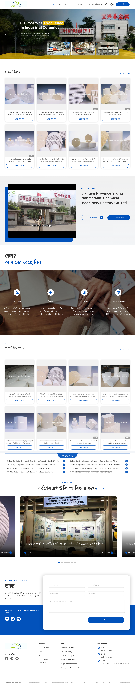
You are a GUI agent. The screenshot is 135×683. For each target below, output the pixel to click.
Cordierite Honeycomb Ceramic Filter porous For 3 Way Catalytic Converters (20, 113)
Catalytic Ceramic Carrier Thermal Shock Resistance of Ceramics (115, 113)
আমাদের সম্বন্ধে (63, 4)
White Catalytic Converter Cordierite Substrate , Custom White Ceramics (19, 160)
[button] (63, 55)
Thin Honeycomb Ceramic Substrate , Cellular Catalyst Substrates (83, 113)
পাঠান (106, 620)
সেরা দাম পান (19, 119)
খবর (40, 656)
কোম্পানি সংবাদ (97, 4)
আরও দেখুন (125, 73)
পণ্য (71, 4)
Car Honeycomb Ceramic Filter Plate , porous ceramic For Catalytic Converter (51, 113)
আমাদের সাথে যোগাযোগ (82, 4)
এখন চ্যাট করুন (119, 217)
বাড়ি (54, 4)
